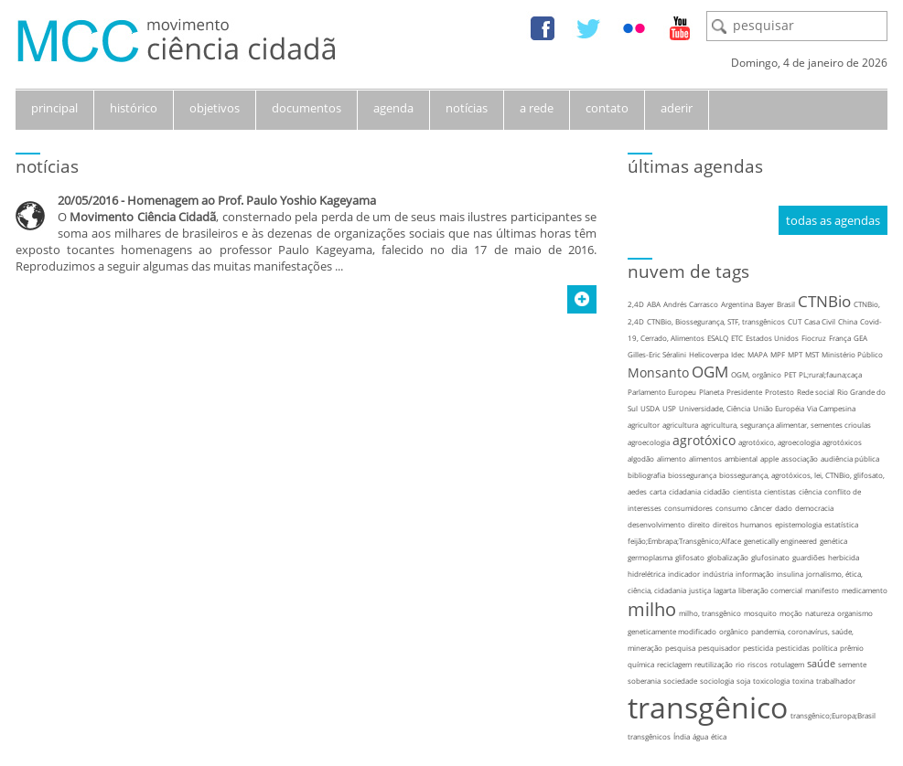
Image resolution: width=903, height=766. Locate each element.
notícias (467, 108)
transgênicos (649, 736)
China (847, 321)
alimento (671, 458)
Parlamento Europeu (662, 392)
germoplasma (650, 557)
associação (799, 458)
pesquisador (719, 648)
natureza (819, 613)
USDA (650, 408)
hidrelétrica (646, 574)
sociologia (717, 681)
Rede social (815, 392)
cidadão (717, 491)
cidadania (685, 491)
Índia (681, 736)
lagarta (725, 590)
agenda (393, 108)
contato (607, 108)
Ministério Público (852, 354)
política (824, 648)
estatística (841, 524)
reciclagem (674, 664)
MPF (777, 354)
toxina (802, 681)
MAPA (757, 354)
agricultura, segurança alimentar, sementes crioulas (786, 425)
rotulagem (787, 664)
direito (699, 524)
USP (669, 408)
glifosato (689, 557)
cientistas (780, 491)
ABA (654, 304)
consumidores (688, 508)
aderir (677, 108)
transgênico (708, 707)
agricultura (680, 425)
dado (783, 508)
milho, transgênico (710, 613)
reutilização (713, 664)
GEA (860, 338)
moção (790, 613)
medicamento (864, 590)
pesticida (758, 648)
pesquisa (680, 648)
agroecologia (649, 442)
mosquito (760, 613)
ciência (810, 491)
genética (833, 541)
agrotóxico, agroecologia (779, 442)
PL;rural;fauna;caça (830, 374)
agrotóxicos (842, 442)
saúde (821, 663)
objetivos (214, 108)
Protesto (779, 392)
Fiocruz (813, 338)
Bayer (765, 304)
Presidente (744, 392)
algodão (641, 458)
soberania (644, 681)
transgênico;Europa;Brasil (833, 715)
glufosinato (770, 557)
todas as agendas (833, 220)
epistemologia (798, 524)
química (641, 664)
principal (54, 108)
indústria (718, 574)
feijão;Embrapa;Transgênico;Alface (684, 541)
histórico (133, 108)
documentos (306, 108)
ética (718, 736)
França (840, 338)
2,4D (636, 304)
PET (790, 374)
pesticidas (793, 648)
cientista (747, 491)
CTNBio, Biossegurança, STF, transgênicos (716, 321)
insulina (790, 574)
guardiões (808, 557)
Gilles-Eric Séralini (657, 354)
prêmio (852, 648)
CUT (794, 321)
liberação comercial (770, 590)
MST (812, 354)
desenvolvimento (656, 524)
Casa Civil (819, 321)
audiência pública (850, 458)
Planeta (711, 392)
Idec (738, 354)
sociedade (680, 681)
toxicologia (771, 681)
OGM (710, 371)
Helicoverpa (708, 354)
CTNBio (824, 301)
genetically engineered (780, 541)
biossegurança (692, 475)
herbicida (843, 557)
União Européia (778, 408)
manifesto (822, 590)
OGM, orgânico (756, 374)
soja (743, 681)
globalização (727, 557)
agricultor (644, 425)
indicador (684, 574)
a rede (537, 108)
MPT (795, 354)
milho (652, 609)
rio (740, 664)
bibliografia (646, 475)
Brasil (786, 304)
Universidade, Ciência (714, 408)
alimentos (705, 458)
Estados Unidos (772, 338)
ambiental (741, 458)
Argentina (737, 304)
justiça (700, 590)
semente (852, 664)
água (700, 736)
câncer (761, 508)
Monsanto (658, 372)
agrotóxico (704, 440)
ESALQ (717, 338)
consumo (731, 508)
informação (755, 574)
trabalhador (835, 681)
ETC (737, 338)
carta (658, 491)
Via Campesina (831, 408)
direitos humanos (742, 524)
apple (769, 458)
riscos (757, 664)
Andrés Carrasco (690, 304)
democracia (814, 508)
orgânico (733, 631)
